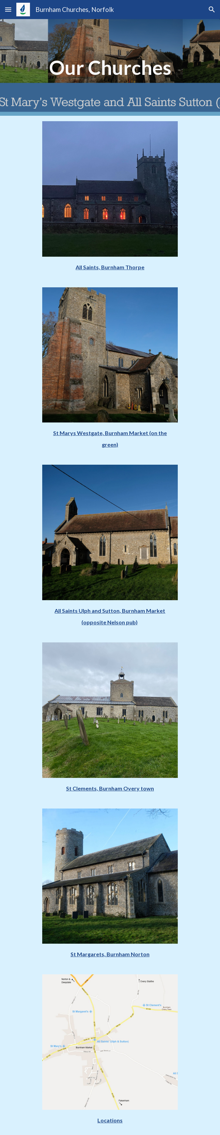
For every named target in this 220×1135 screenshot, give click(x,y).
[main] (110, 67)
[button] (8, 9)
